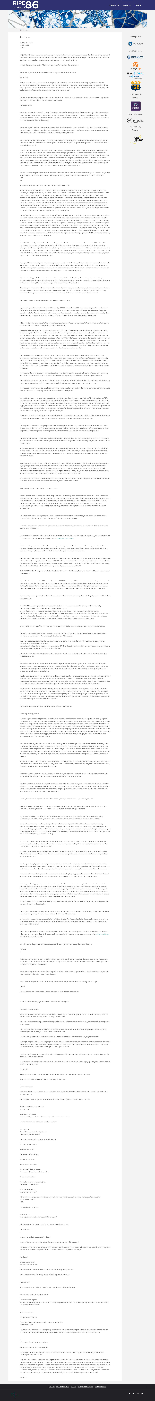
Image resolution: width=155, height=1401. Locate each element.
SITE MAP (49, 1387)
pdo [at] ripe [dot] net (103, 934)
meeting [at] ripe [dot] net (66, 538)
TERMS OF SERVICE (102, 1387)
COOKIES (73, 1387)
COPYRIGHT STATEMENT (86, 1387)
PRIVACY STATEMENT (61, 1387)
